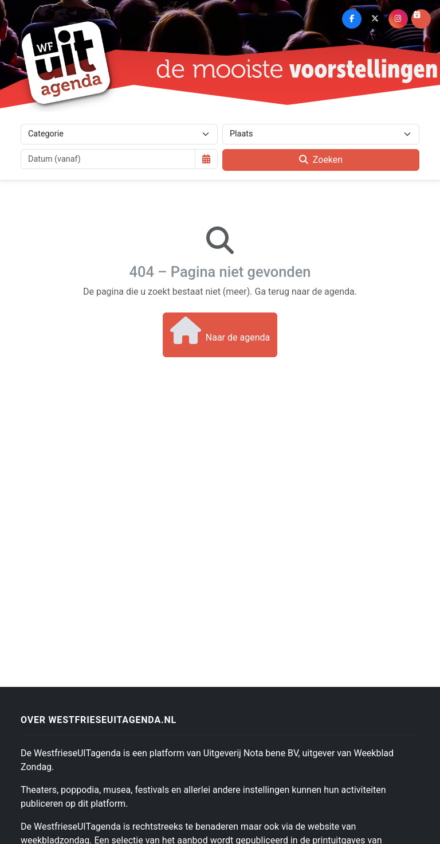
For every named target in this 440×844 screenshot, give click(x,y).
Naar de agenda (220, 330)
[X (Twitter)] (374, 19)
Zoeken (321, 159)
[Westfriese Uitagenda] (66, 62)
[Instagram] (398, 19)
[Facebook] (352, 19)
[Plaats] (320, 134)
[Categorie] (119, 134)
